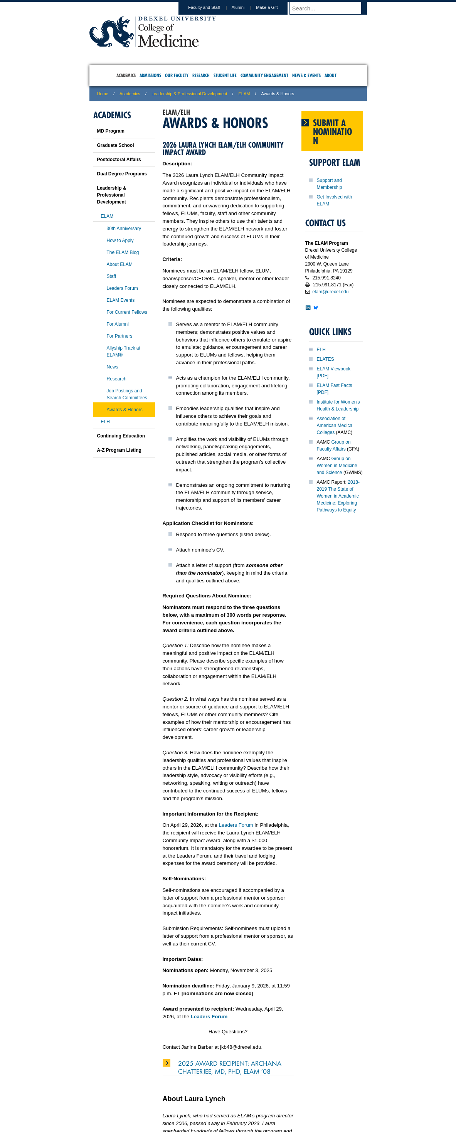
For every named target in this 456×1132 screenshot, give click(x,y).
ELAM (244, 93)
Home (102, 93)
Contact (253, 1094)
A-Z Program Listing (119, 450)
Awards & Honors (125, 409)
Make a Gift (274, 7)
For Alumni (118, 324)
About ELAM (120, 264)
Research (116, 379)
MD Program (111, 131)
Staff (111, 276)
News (112, 367)
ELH (321, 349)
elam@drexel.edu (330, 291)
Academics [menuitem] (126, 75)
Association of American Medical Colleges (335, 425)
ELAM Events (121, 300)
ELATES (325, 359)
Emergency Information (222, 1101)
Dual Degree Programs (122, 174)
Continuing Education (121, 436)
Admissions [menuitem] (150, 75)
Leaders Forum (236, 825)
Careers (197, 1094)
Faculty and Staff (211, 7)
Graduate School (115, 145)
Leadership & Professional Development (189, 93)
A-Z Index (151, 1094)
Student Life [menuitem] (225, 75)
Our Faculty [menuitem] (176, 75)
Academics (129, 93)
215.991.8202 (330, 1119)
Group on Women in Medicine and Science (337, 465)
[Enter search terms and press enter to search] (332, 8)
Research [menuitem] (201, 75)
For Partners (120, 336)
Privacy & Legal (225, 1094)
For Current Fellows (127, 312)
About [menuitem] (331, 75)
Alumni (245, 7)
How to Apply (120, 240)
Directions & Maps (283, 1094)
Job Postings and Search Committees (127, 394)
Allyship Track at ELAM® (123, 351)
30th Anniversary (124, 228)
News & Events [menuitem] (306, 75)
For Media (175, 1094)
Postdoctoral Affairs (119, 159)
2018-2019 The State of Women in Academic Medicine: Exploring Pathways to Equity (338, 496)
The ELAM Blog (123, 252)
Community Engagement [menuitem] (264, 75)
